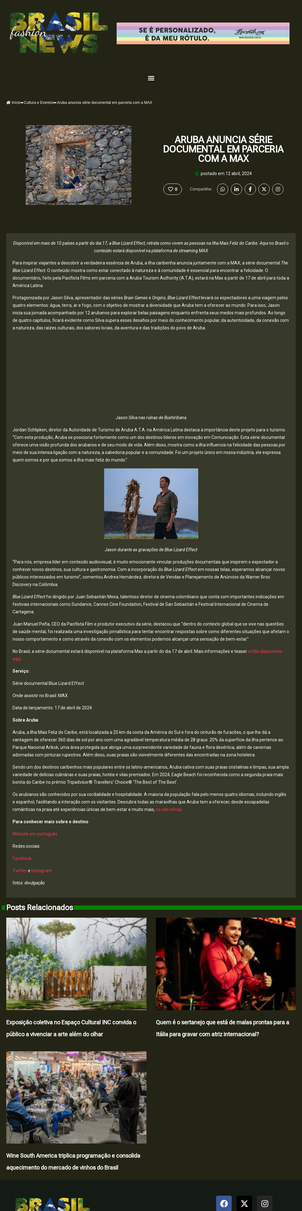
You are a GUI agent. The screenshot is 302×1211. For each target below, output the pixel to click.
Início (13, 102)
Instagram (41, 870)
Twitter (20, 870)
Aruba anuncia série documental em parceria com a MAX (223, 149)
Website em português (35, 833)
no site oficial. (169, 809)
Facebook (22, 858)
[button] (151, 78)
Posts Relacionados (39, 907)
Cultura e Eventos (39, 102)
